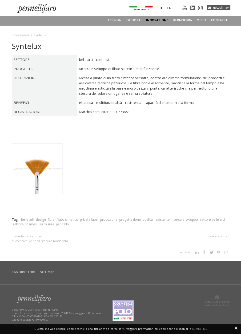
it (161, 8)
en (169, 8)
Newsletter (221, 7)
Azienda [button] (114, 20)
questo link (199, 328)
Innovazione (157, 20)
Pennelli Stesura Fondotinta (48, 241)
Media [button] (201, 20)
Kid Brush (36, 236)
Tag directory (24, 272)
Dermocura (182, 20)
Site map (47, 272)
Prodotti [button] (133, 20)
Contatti (219, 20)
